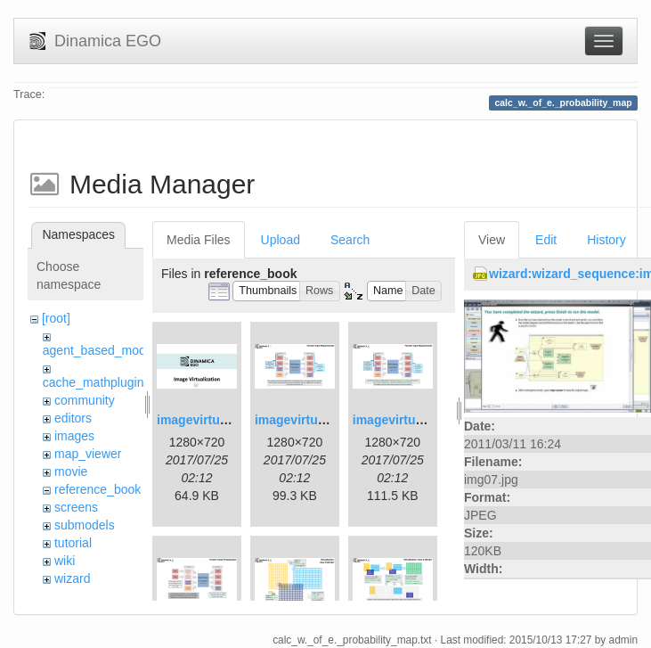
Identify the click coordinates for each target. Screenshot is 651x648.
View (491, 240)
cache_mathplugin (93, 382)
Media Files (199, 240)
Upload (280, 240)
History (606, 240)
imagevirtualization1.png (230, 420)
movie (70, 471)
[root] (56, 318)
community (84, 400)
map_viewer (87, 454)
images (74, 436)
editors (73, 418)
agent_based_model (99, 350)
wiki (64, 561)
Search (350, 240)
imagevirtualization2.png (328, 420)
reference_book (97, 489)
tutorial (73, 543)
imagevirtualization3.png (426, 420)
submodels (84, 525)
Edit (546, 240)
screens (76, 507)
